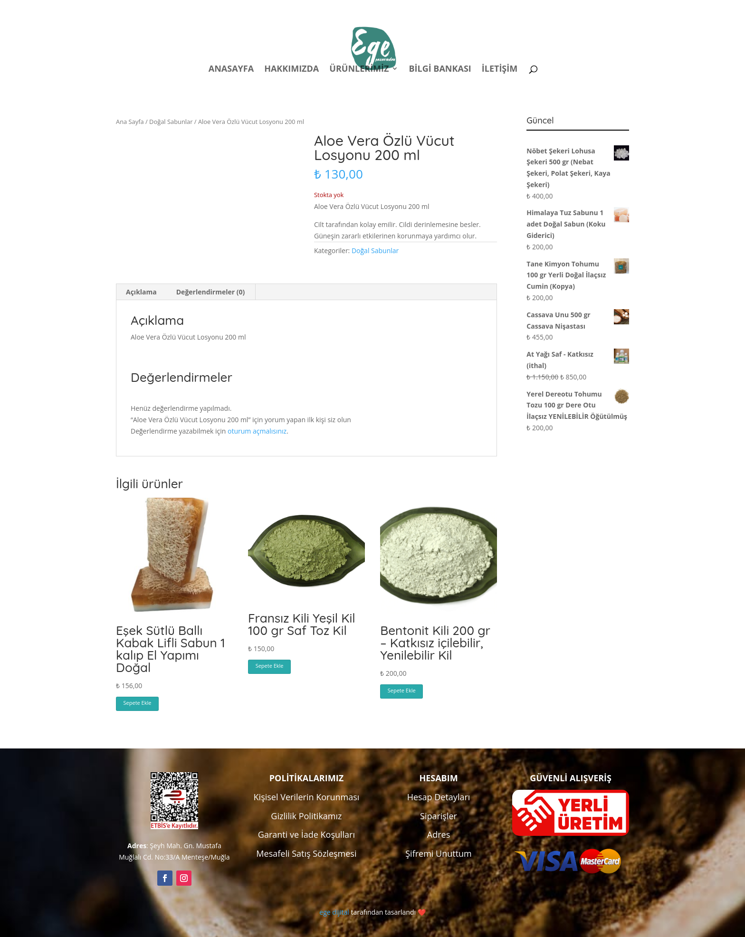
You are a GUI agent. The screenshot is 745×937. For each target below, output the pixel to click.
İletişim (499, 69)
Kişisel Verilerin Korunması (307, 797)
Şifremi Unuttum (438, 853)
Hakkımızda (291, 69)
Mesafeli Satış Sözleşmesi (306, 853)
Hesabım (504, 8)
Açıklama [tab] (141, 291)
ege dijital (334, 912)
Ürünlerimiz (359, 69)
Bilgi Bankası (440, 69)
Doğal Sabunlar (170, 121)
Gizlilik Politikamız (306, 816)
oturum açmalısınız (257, 430)
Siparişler (438, 816)
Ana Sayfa (130, 121)
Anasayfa (231, 69)
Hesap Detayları (438, 797)
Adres (438, 834)
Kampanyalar (562, 8)
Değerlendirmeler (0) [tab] (210, 291)
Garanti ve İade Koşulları (306, 834)
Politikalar (452, 8)
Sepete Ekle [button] (138, 702)
